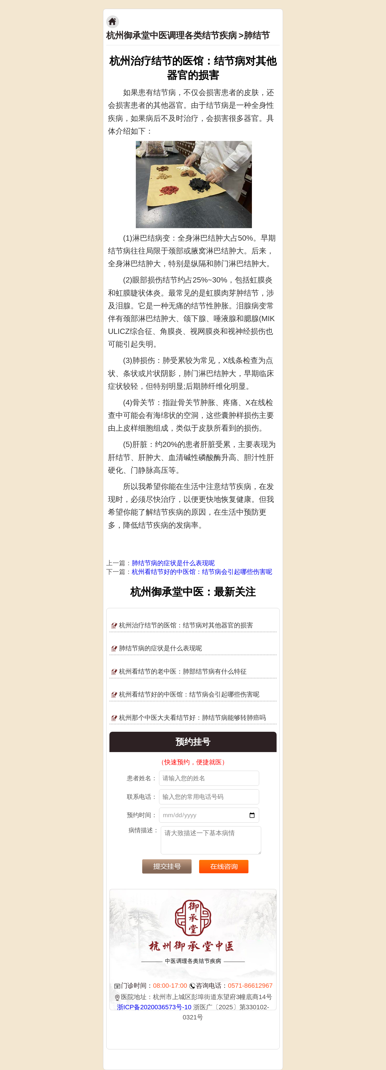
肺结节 (257, 35)
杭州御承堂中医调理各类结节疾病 (171, 35)
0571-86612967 (250, 985)
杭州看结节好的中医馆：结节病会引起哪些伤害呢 (202, 571)
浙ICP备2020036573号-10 (154, 1007)
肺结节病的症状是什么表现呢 (173, 563)
